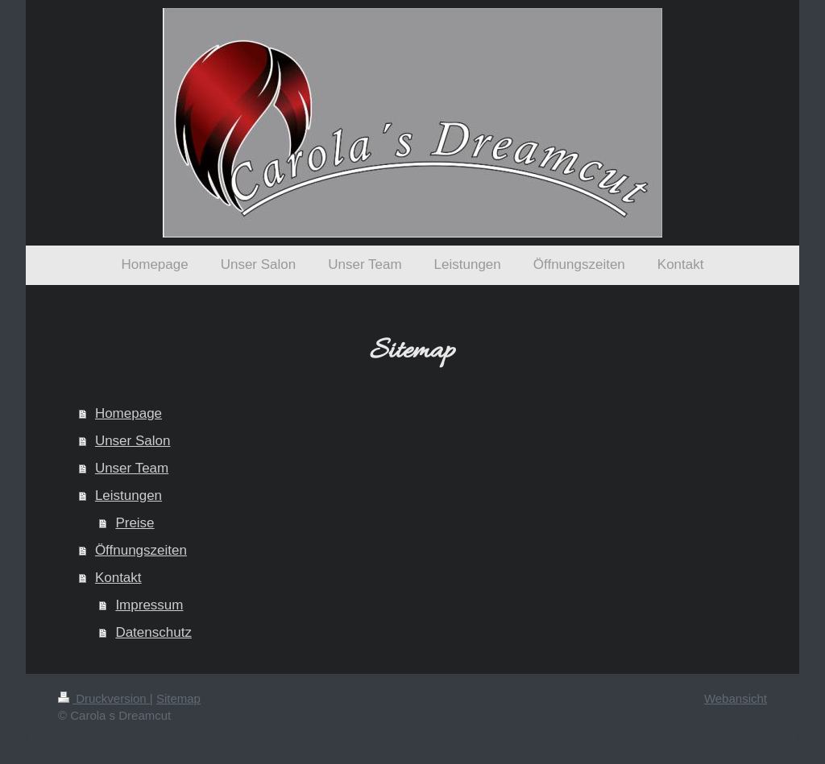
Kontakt (118, 577)
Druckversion (104, 698)
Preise (134, 523)
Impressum (149, 605)
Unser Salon (133, 440)
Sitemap (178, 698)
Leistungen (128, 495)
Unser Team (131, 468)
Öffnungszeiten (141, 550)
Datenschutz (153, 632)
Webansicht (735, 698)
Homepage (128, 413)
